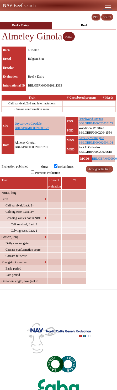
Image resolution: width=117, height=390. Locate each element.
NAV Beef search (19, 5)
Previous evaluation (45, 172)
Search (107, 17)
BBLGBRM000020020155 (96, 123)
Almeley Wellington (91, 138)
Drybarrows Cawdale (28, 123)
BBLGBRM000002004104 (96, 142)
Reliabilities (63, 166)
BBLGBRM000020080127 (32, 128)
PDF (96, 17)
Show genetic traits (99, 169)
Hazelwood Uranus (91, 119)
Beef (84, 25)
